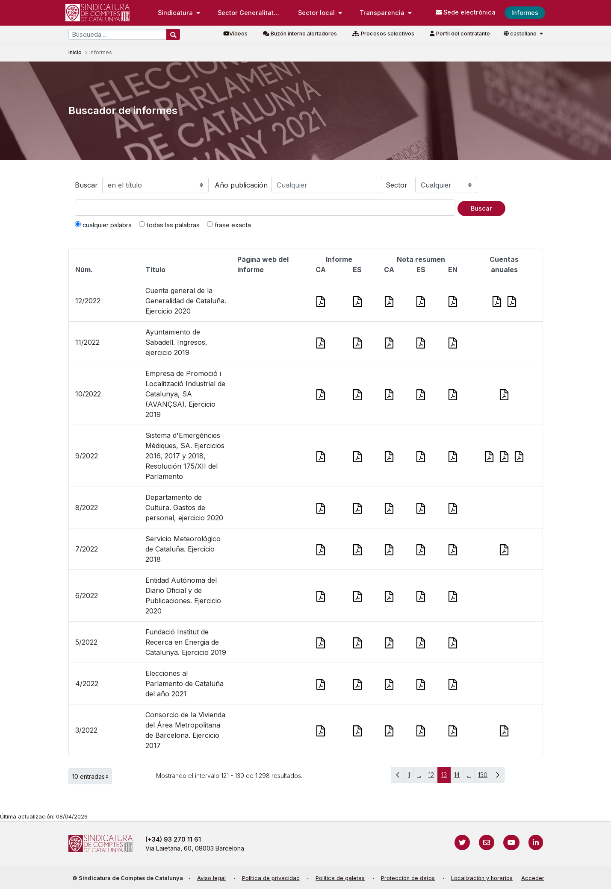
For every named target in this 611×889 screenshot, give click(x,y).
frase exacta (229, 225)
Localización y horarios (482, 878)
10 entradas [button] (92, 776)
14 (458, 777)
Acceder (532, 878)
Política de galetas (340, 878)
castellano (521, 33)
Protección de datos (408, 878)
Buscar (86, 185)
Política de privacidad (271, 878)
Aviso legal (211, 878)
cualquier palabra (103, 225)
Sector (396, 185)
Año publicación (241, 185)
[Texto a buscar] (265, 208)
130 (484, 777)
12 (433, 777)
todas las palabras (169, 225)
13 (446, 777)
